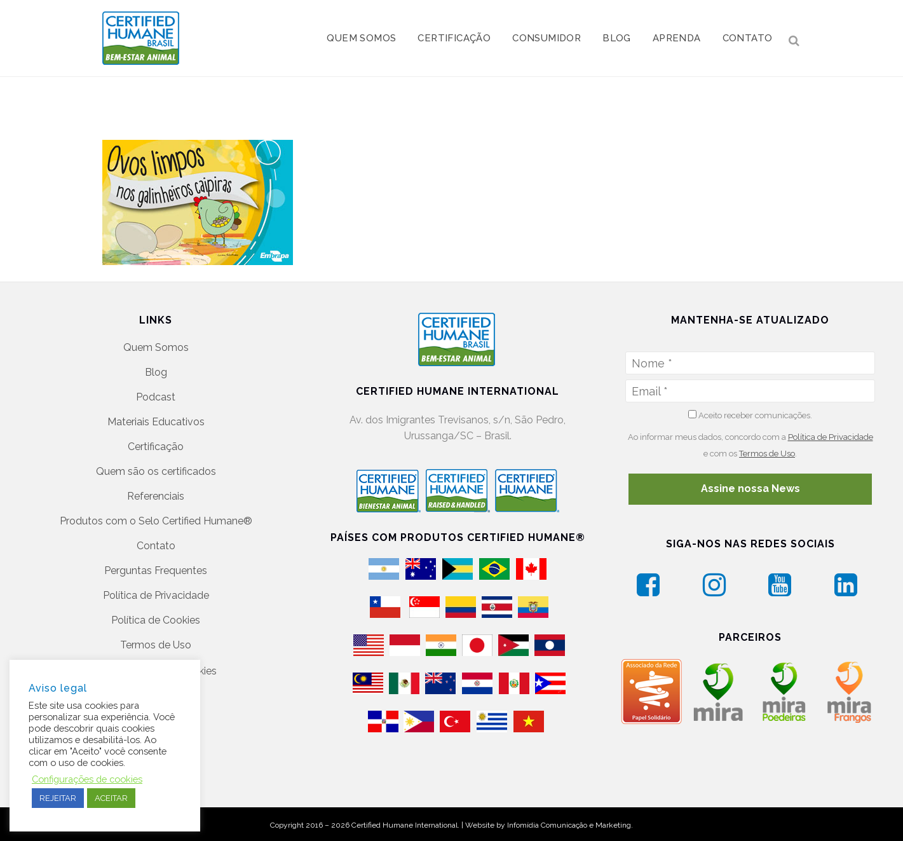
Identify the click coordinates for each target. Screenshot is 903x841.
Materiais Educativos (156, 422)
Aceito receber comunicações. (750, 415)
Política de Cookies (155, 620)
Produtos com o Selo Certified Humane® (156, 521)
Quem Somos (156, 347)
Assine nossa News (750, 488)
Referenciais (155, 496)
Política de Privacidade (156, 595)
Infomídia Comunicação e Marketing (569, 825)
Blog (156, 372)
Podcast (155, 397)
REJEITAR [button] (57, 798)
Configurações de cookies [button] (87, 779)
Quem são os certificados (156, 471)
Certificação (156, 447)
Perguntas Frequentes (155, 570)
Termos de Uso (155, 645)
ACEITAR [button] (111, 798)
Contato (156, 546)
